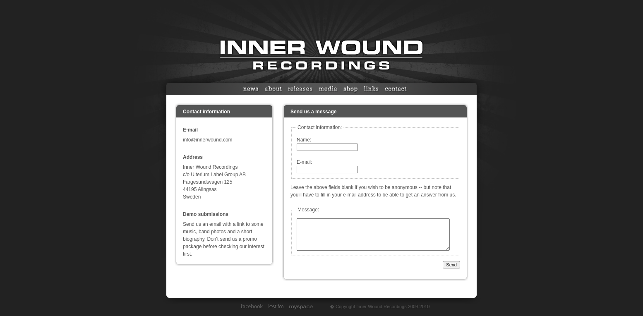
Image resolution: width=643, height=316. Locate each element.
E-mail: (304, 162)
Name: (304, 140)
